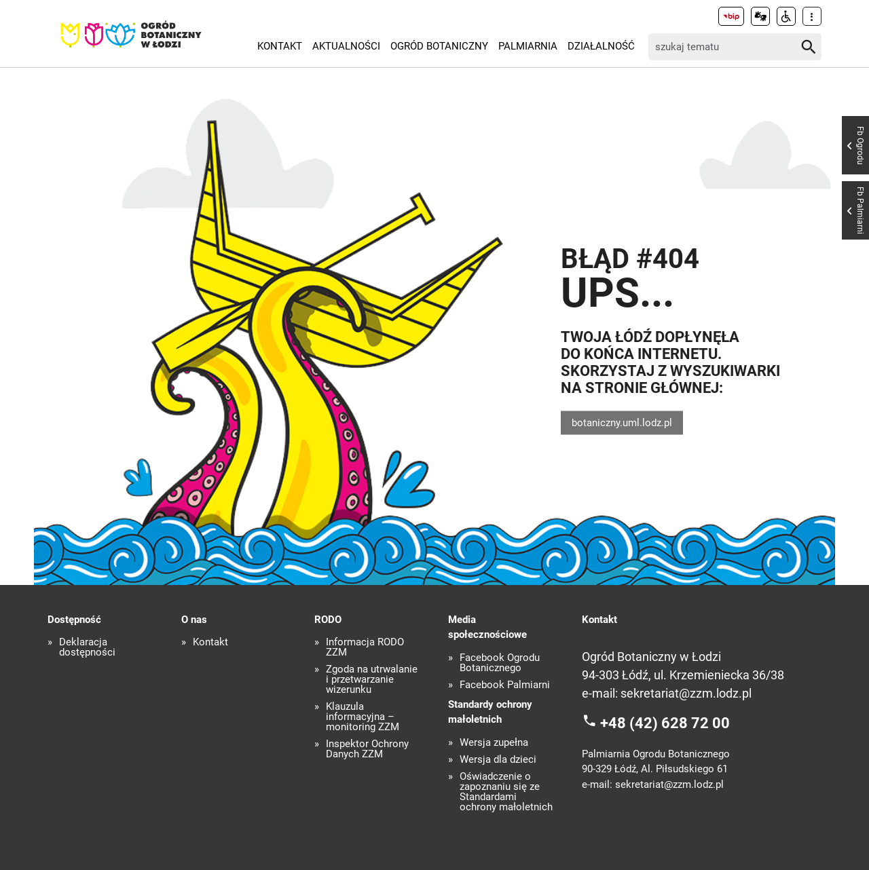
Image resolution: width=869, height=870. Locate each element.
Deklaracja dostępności (87, 647)
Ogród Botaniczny (439, 46)
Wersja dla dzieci (498, 760)
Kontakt (279, 46)
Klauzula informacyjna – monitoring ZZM (362, 717)
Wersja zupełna (494, 743)
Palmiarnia (527, 46)
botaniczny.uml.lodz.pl (622, 422)
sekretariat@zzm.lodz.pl (686, 693)
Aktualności (346, 46)
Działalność (601, 46)
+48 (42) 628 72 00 (665, 723)
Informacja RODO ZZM (365, 647)
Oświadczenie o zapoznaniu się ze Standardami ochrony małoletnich (506, 792)
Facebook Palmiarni (505, 685)
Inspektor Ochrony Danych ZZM (367, 749)
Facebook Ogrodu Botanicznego (500, 663)
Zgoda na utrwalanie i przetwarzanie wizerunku (372, 679)
